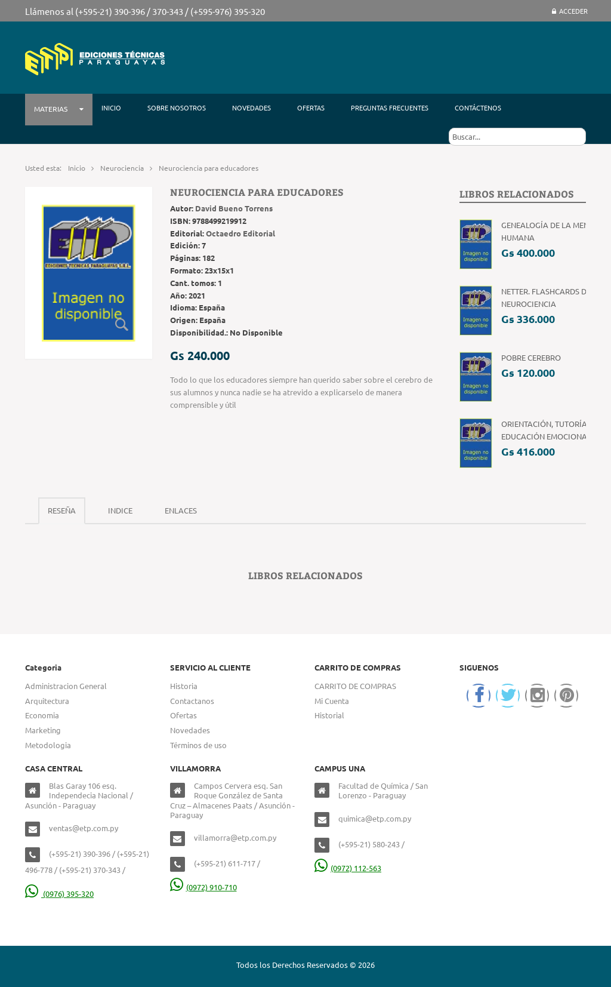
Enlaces (181, 510)
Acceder (570, 11)
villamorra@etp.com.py (235, 837)
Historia (184, 686)
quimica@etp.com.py (374, 818)
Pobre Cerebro (531, 357)
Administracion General (66, 686)
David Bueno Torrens (234, 208)
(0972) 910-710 (203, 887)
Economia (42, 715)
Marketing (43, 730)
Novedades (190, 730)
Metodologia (48, 745)
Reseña (62, 510)
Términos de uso (198, 745)
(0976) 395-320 (59, 893)
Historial (329, 715)
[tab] (61, 510)
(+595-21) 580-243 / (371, 844)
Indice (120, 510)
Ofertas (183, 715)
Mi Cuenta (331, 701)
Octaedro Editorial (240, 233)
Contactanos (192, 701)
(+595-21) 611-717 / (227, 863)
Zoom (122, 324)
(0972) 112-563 (347, 868)
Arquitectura (47, 701)
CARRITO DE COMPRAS (355, 686)
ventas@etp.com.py (83, 828)
